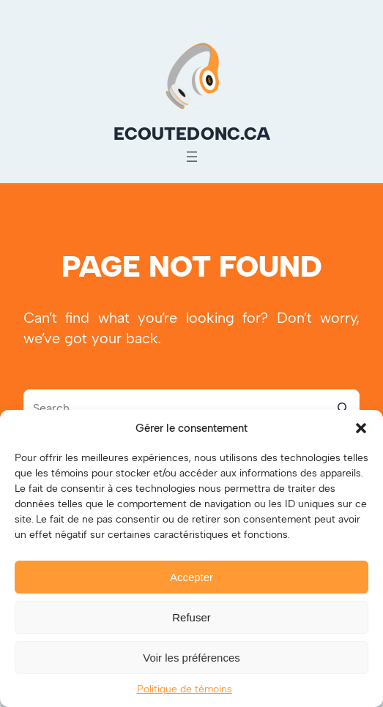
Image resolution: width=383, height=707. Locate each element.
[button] (361, 428)
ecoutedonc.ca (192, 133)
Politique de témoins (184, 689)
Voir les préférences (191, 657)
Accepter (191, 577)
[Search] (341, 407)
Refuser (191, 617)
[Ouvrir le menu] (192, 156)
